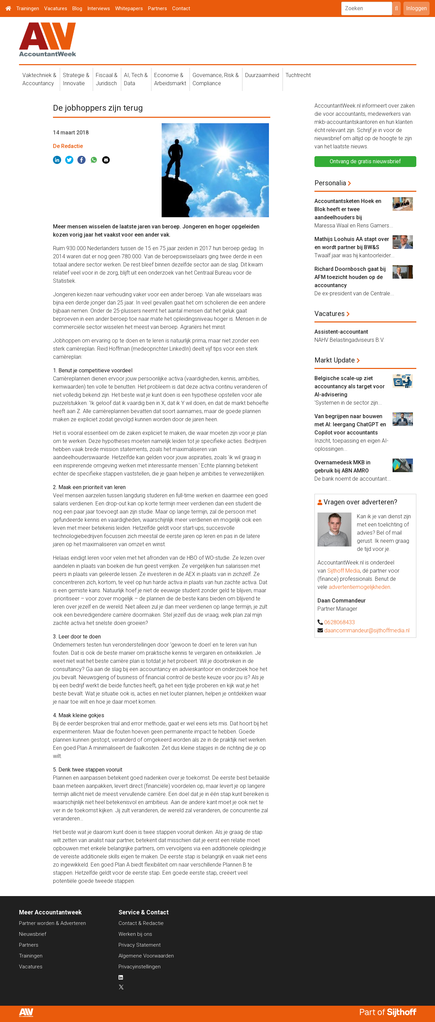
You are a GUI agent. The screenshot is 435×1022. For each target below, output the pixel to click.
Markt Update (334, 360)
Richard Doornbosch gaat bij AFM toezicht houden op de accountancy (350, 277)
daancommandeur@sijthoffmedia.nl (367, 630)
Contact (181, 8)
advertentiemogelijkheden (359, 587)
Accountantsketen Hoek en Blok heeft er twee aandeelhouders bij (347, 209)
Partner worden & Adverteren (52, 923)
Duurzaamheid (262, 75)
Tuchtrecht (298, 75)
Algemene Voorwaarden (146, 956)
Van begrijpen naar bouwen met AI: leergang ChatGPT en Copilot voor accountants (350, 424)
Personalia (330, 183)
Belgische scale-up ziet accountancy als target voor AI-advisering (349, 386)
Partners (157, 8)
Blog (77, 8)
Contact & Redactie (141, 923)
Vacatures (55, 8)
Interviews (98, 8)
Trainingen (27, 8)
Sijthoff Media (343, 571)
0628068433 (339, 622)
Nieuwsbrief (32, 934)
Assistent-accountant (341, 332)
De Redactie (68, 146)
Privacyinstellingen (140, 967)
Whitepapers (129, 8)
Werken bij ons (135, 934)
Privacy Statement (140, 945)
